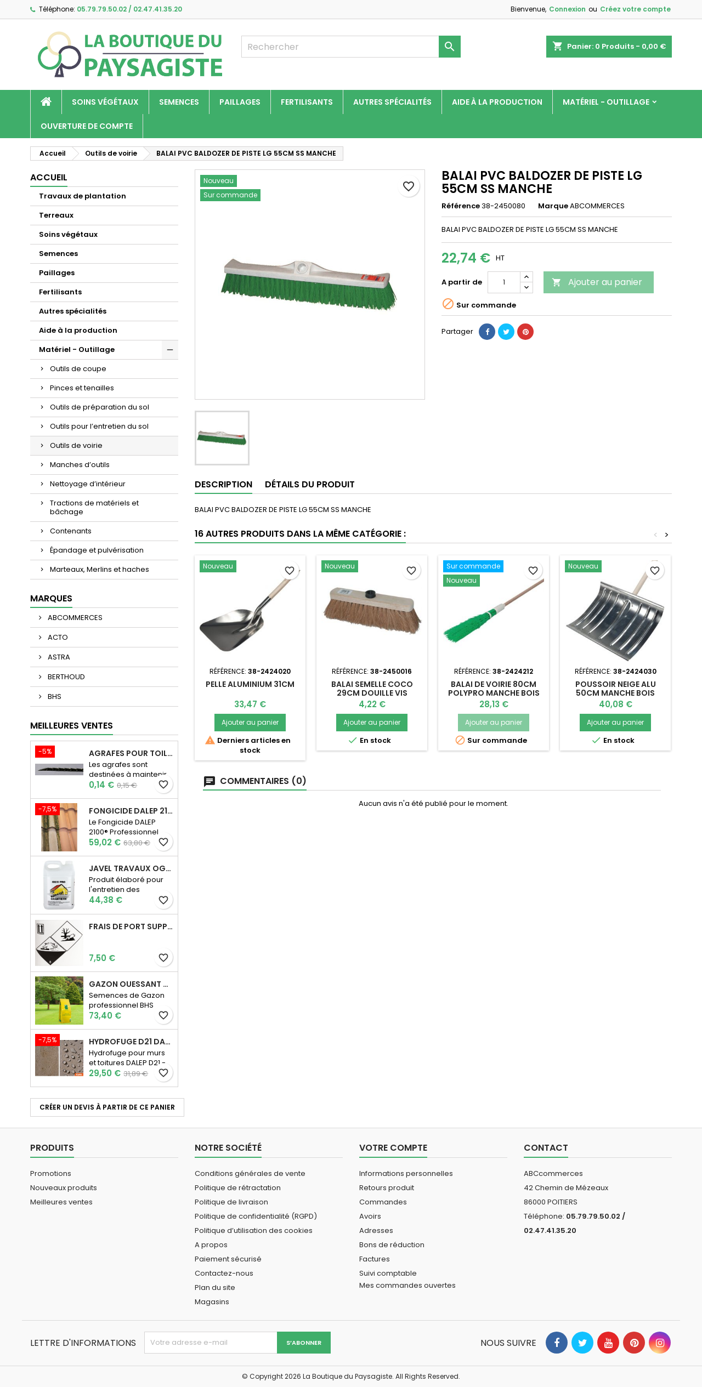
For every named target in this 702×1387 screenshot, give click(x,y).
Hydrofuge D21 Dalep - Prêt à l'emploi (131, 1041)
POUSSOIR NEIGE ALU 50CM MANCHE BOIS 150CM (615, 693)
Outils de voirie (76, 445)
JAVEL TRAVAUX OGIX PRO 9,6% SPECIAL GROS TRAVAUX (131, 868)
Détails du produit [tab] (310, 484)
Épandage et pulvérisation (97, 550)
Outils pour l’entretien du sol (99, 426)
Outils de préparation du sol (99, 407)
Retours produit (386, 1188)
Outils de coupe (78, 368)
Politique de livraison (231, 1202)
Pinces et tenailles (82, 388)
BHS (53, 696)
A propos (211, 1245)
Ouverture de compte (87, 126)
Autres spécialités (392, 101)
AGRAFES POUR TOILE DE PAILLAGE (131, 753)
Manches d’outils (80, 464)
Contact (546, 1147)
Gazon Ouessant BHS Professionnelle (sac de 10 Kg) (131, 984)
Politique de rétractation (238, 1188)
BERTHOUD (65, 677)
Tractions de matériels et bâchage (94, 507)
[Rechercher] (351, 47)
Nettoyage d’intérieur (88, 484)
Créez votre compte (635, 9)
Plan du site (215, 1287)
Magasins (212, 1302)
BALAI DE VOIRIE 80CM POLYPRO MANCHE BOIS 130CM (494, 693)
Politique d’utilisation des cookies (254, 1230)
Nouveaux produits (63, 1188)
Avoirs (370, 1216)
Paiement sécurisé (228, 1259)
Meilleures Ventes (71, 725)
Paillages (240, 101)
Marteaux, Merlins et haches (99, 569)
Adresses (376, 1230)
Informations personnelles (406, 1173)
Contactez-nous (224, 1273)
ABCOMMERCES (74, 617)
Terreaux (56, 215)
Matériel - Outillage (606, 101)
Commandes (383, 1202)
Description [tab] (223, 484)
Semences (179, 101)
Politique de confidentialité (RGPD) (256, 1216)
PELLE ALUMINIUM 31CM (250, 684)
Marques (51, 598)
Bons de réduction (391, 1245)
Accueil (48, 177)
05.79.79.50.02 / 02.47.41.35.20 (129, 9)
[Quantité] (504, 282)
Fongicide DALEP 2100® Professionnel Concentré (131, 810)
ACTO (57, 637)
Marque (553, 206)
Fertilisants (307, 101)
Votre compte (393, 1147)
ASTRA (58, 657)
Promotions (50, 1173)
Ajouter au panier (597, 282)
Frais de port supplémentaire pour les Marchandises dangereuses (131, 926)
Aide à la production (497, 101)
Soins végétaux (105, 101)
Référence (460, 206)
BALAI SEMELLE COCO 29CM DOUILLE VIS (372, 688)
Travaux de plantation (82, 196)
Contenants (71, 531)
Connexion (567, 9)
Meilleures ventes (61, 1202)
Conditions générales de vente (250, 1173)
